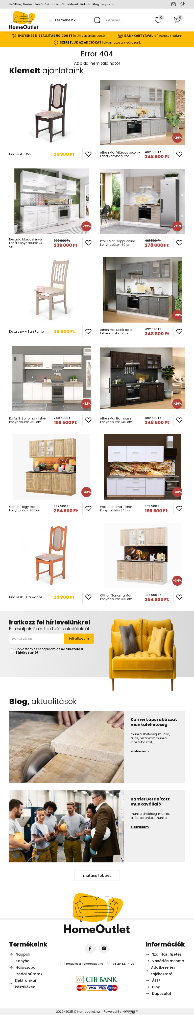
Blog (95, 4)
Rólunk (85, 4)
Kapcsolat (109, 4)
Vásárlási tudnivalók (50, 4)
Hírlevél (72, 4)
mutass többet (97, 875)
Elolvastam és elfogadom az (49, 650)
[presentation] (51, 665)
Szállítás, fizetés (21, 4)
